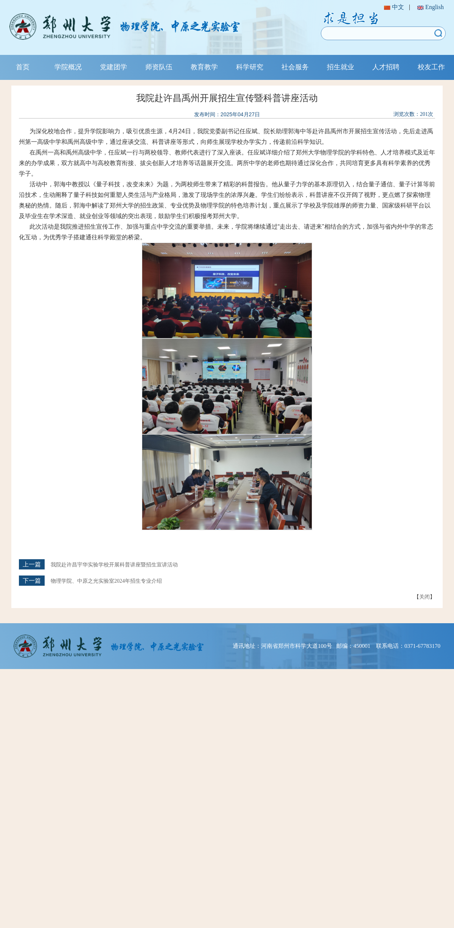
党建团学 (113, 67)
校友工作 (431, 67)
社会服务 (295, 67)
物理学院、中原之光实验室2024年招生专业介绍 (106, 581)
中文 (394, 7)
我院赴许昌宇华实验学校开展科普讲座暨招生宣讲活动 (114, 565)
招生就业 (340, 67)
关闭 (424, 597)
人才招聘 (386, 67)
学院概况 (68, 67)
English (430, 7)
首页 (23, 67)
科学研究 (249, 67)
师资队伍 (159, 67)
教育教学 (204, 67)
